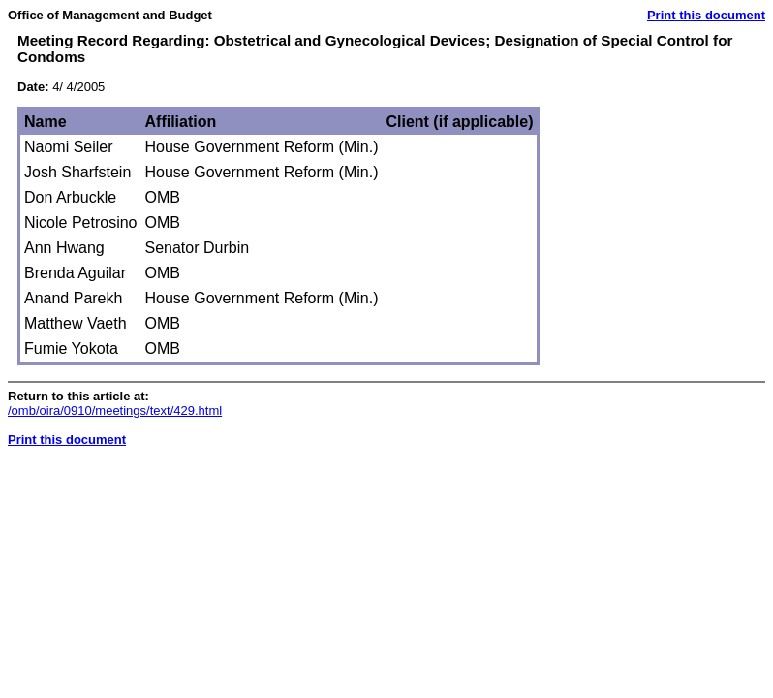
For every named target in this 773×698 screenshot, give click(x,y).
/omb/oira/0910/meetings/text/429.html (115, 410)
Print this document (706, 15)
